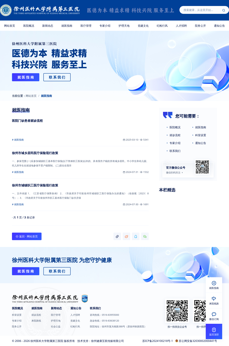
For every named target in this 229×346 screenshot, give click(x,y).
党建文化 (143, 26)
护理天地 (124, 26)
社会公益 (55, 326)
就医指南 (66, 26)
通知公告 (200, 143)
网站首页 (9, 26)
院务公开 (200, 26)
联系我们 (175, 150)
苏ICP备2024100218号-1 (157, 341)
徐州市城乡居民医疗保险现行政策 (35, 152)
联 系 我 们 (57, 77)
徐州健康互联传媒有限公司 (107, 341)
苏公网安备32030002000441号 (198, 341)
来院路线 (36, 320)
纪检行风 (162, 26)
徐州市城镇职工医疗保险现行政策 (35, 185)
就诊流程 (175, 135)
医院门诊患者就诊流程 (27, 120)
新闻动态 (47, 26)
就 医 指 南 (25, 77)
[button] (117, 236)
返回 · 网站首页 (27, 236)
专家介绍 (104, 26)
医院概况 (28, 26)
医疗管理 (85, 26)
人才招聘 (181, 26)
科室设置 (200, 135)
